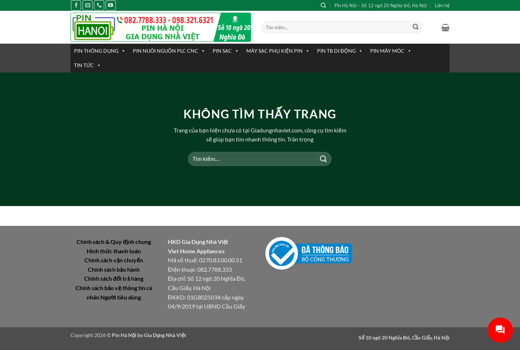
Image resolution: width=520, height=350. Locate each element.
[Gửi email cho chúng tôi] (87, 5)
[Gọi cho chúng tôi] (99, 5)
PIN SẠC (226, 51)
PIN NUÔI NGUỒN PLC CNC (169, 51)
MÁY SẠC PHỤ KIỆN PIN (278, 51)
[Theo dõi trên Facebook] (76, 5)
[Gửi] (416, 27)
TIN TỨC (87, 65)
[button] (445, 27)
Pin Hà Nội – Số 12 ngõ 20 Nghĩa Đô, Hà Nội (380, 5)
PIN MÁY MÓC (391, 51)
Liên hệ (442, 5)
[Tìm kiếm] (323, 5)
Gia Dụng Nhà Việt (165, 335)
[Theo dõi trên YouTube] (110, 5)
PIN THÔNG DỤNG (100, 51)
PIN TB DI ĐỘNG (340, 51)
